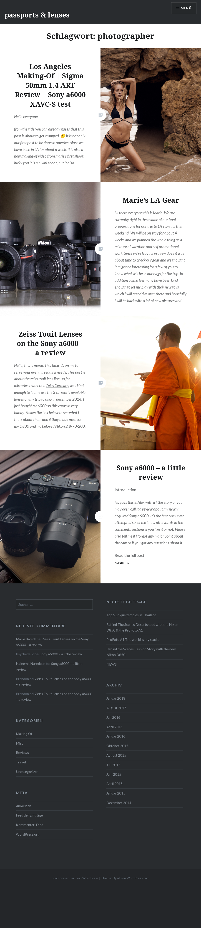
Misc (19, 743)
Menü (186, 8)
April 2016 (114, 727)
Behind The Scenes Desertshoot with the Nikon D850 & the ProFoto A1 (142, 627)
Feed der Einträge (29, 815)
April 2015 (114, 784)
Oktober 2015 (117, 746)
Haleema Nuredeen (30, 663)
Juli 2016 (113, 717)
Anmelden (23, 806)
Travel (21, 762)
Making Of (24, 734)
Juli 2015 (113, 765)
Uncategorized (27, 772)
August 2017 (116, 708)
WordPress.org (28, 834)
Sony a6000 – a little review (61, 654)
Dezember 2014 (118, 803)
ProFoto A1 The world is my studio (133, 639)
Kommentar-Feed (29, 825)
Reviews (22, 752)
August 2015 (116, 755)
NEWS (111, 664)
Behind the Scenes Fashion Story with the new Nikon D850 (141, 652)
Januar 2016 (115, 736)
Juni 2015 (113, 774)
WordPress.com (138, 878)
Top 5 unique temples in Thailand (131, 615)
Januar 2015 (115, 793)
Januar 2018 (115, 698)
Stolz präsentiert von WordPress (75, 878)
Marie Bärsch (26, 639)
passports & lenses (37, 15)
